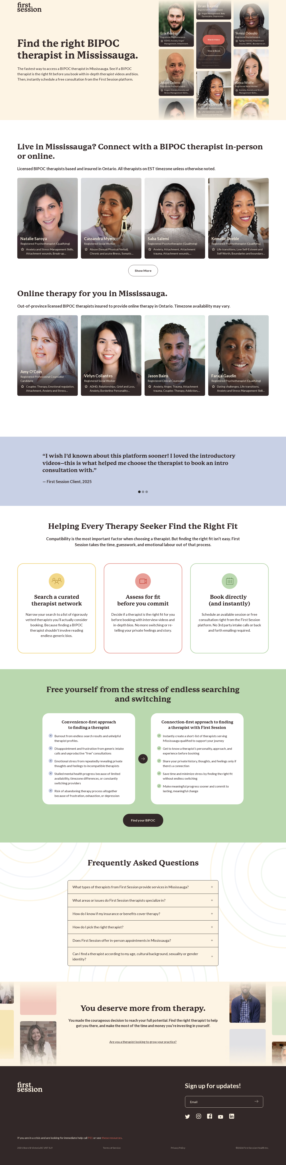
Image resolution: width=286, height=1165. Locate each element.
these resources (112, 1137)
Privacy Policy (178, 1147)
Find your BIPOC (143, 820)
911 (90, 1137)
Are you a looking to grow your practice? (143, 1042)
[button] (139, 492)
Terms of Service (112, 1147)
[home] (29, 7)
